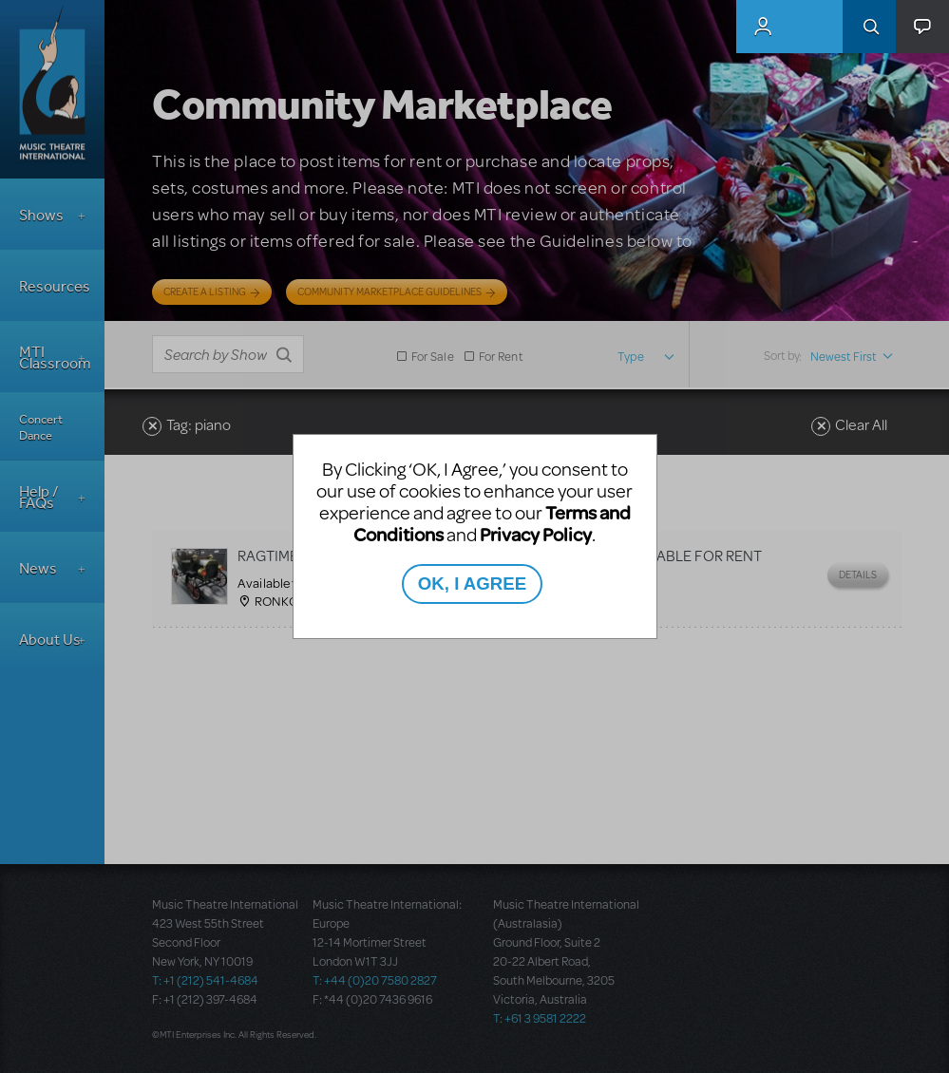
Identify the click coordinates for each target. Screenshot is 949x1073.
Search (869, 26)
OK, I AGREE (472, 583)
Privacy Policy (536, 534)
